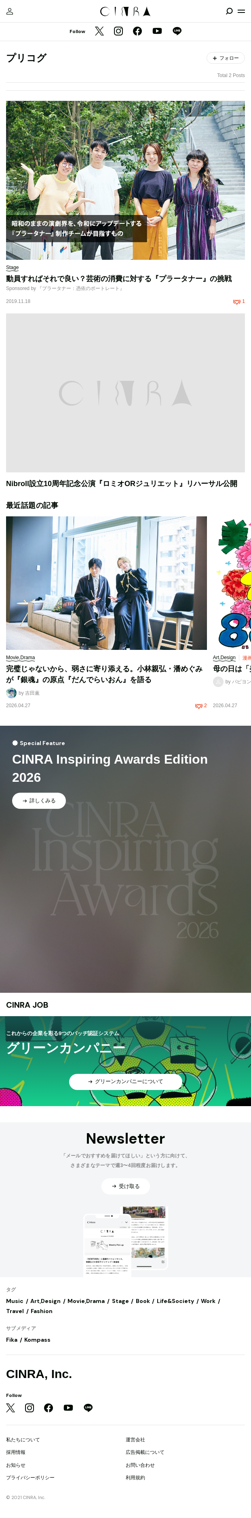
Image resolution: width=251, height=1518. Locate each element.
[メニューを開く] (241, 11)
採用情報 (15, 1452)
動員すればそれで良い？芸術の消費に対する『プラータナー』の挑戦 (119, 279)
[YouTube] (157, 32)
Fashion (42, 1311)
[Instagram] (118, 32)
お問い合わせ (140, 1465)
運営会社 (135, 1440)
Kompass (37, 1340)
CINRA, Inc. (39, 1373)
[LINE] (177, 32)
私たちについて (23, 1440)
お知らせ (15, 1465)
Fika (11, 1340)
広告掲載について (145, 1452)
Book (143, 1301)
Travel (15, 1311)
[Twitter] (99, 32)
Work (208, 1301)
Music (14, 1301)
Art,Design (45, 1301)
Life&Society (175, 1301)
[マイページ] (10, 11)
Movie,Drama (86, 1301)
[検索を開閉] (229, 11)
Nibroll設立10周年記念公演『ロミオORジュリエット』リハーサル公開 (121, 484)
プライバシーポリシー (30, 1477)
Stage (120, 1301)
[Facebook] (137, 32)
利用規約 (135, 1477)
